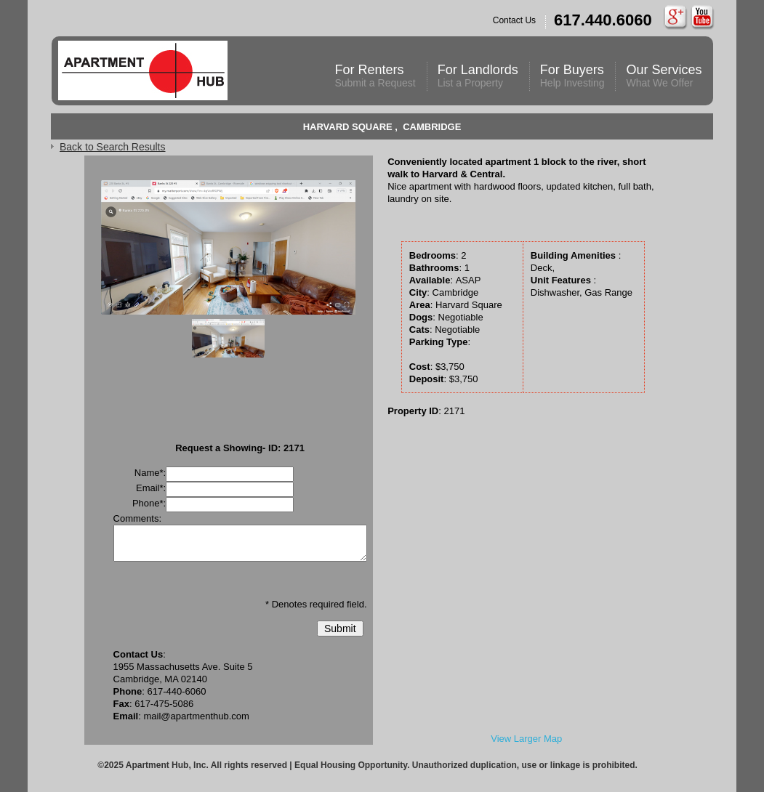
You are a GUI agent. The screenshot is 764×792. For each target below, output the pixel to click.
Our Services (663, 75)
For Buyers (572, 75)
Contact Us (572, 22)
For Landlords (478, 75)
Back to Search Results (113, 147)
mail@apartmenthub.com (196, 716)
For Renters (374, 75)
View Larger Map (526, 738)
